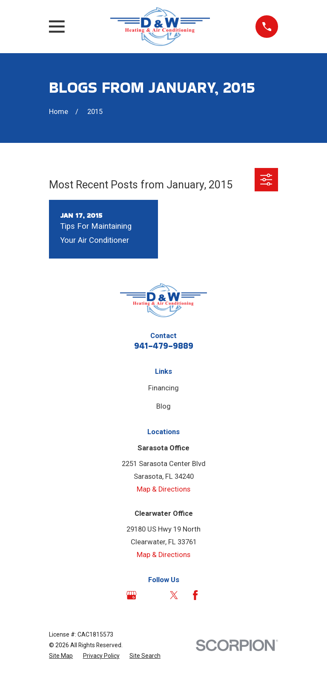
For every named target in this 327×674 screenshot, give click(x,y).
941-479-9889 (163, 345)
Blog (163, 406)
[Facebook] (195, 595)
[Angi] (153, 595)
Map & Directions (163, 489)
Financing (163, 388)
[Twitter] (174, 595)
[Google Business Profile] (131, 595)
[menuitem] (61, 656)
